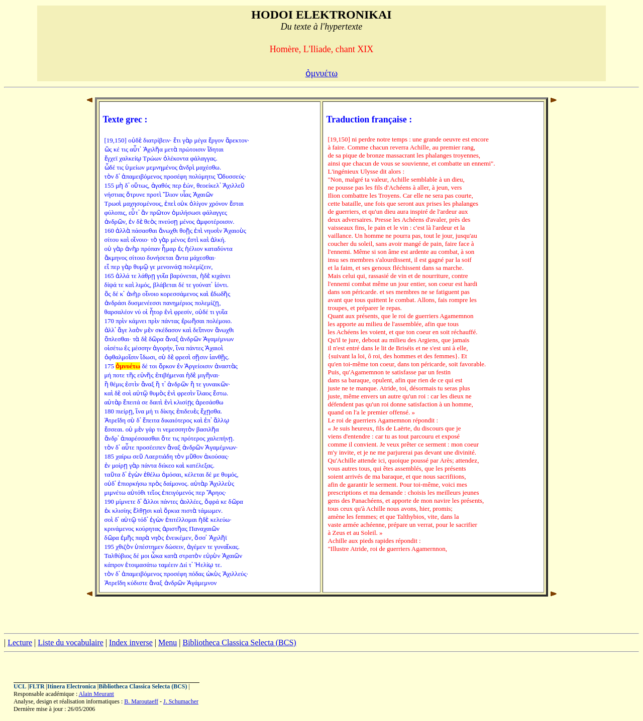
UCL (20, 686)
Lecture (20, 642)
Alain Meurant (96, 693)
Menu (167, 642)
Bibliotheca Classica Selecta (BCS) (239, 642)
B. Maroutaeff (141, 701)
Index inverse (131, 642)
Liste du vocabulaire (70, 642)
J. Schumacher (180, 701)
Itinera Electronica (71, 686)
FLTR (37, 686)
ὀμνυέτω (321, 73)
